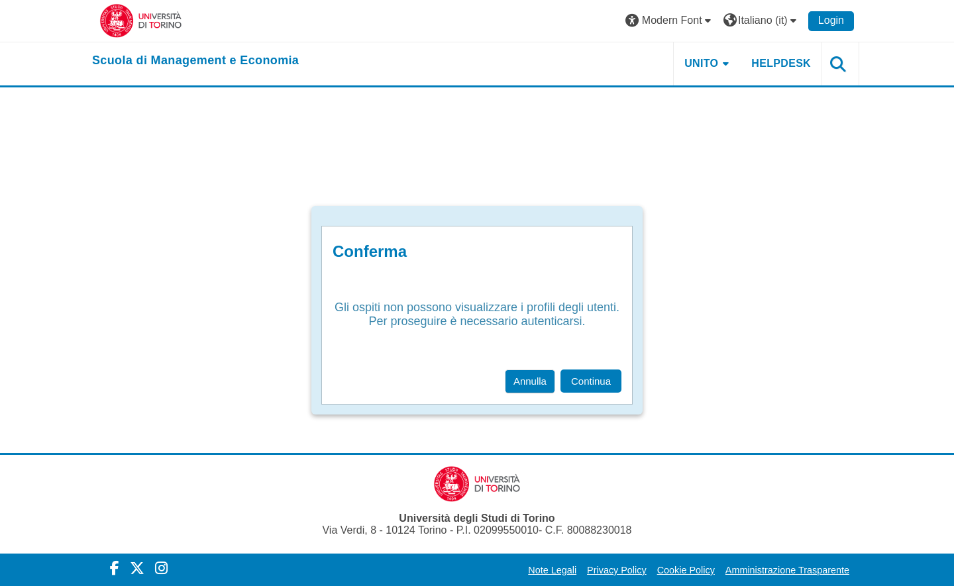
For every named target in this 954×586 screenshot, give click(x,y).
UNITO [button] (701, 63)
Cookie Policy (686, 570)
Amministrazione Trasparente (787, 570)
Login (831, 20)
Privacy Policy (617, 570)
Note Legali (552, 570)
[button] (669, 21)
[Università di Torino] (140, 20)
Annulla (530, 381)
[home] (195, 61)
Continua (591, 381)
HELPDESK (781, 63)
